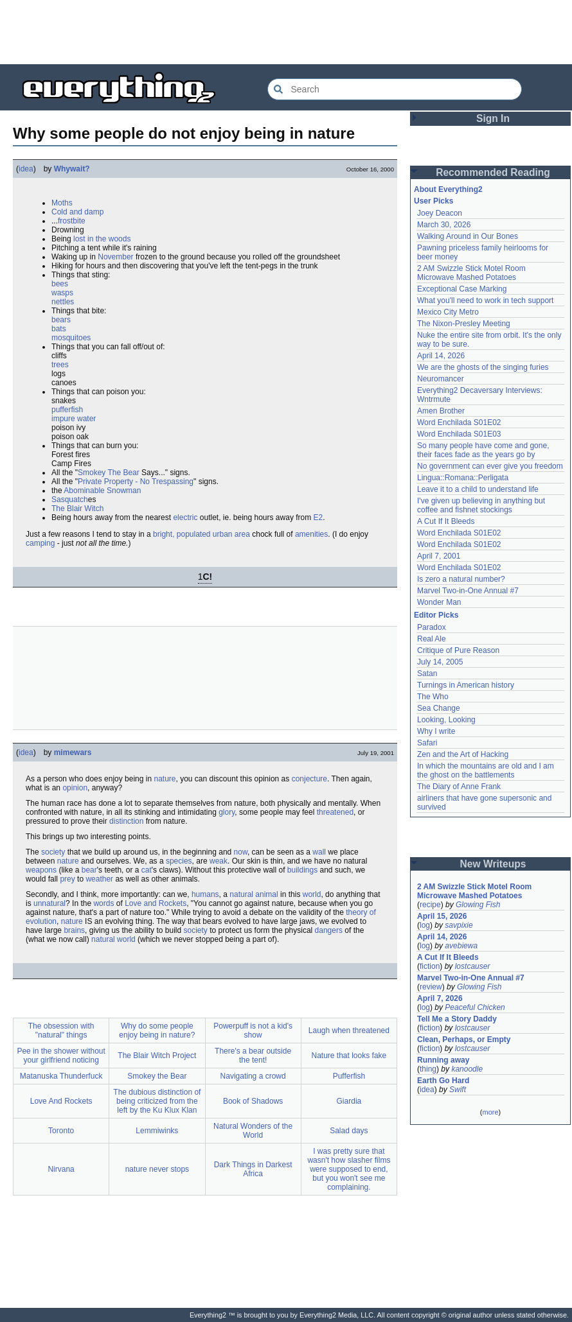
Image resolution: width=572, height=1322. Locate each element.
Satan (427, 673)
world (312, 894)
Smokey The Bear (108, 472)
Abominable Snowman (102, 490)
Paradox (431, 627)
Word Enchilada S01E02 (459, 422)
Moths (62, 202)
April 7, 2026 (440, 998)
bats (58, 328)
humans (205, 894)
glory (227, 812)
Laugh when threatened (348, 1030)
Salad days (349, 1130)
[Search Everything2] (394, 89)
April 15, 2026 (442, 916)
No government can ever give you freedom (490, 466)
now (240, 852)
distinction (126, 821)
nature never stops (157, 1169)
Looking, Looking (446, 719)
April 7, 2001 (438, 556)
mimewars (73, 752)
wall (319, 852)
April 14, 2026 (441, 355)
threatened (335, 812)
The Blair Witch (77, 508)
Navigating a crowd (253, 1076)
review (431, 986)
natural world (113, 939)
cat (146, 869)
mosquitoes (71, 337)
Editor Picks (436, 615)
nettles (62, 301)
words (103, 903)
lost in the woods (101, 238)
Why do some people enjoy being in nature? (157, 1030)
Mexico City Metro (448, 312)
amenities (311, 534)
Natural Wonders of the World (252, 1131)
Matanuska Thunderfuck (61, 1076)
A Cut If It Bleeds (445, 521)
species (179, 861)
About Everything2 (448, 189)
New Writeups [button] (493, 863)
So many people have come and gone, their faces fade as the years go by (483, 450)
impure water (73, 418)
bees (59, 283)
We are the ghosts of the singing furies (483, 367)
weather (99, 878)
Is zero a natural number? (461, 579)
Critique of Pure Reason (458, 650)
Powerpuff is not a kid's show (252, 1030)
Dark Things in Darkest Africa (253, 1169)
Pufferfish (349, 1076)
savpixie (458, 925)
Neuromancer (440, 378)
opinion (74, 787)
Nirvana (61, 1169)
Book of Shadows (253, 1101)
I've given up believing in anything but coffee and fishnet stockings (481, 505)
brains (74, 930)
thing (428, 1069)
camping (40, 543)
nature (164, 778)
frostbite (71, 220)
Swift (457, 1089)
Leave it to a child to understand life (478, 489)
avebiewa (461, 945)
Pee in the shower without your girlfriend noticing (61, 1056)
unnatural (49, 903)
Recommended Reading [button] (493, 172)
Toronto (61, 1130)
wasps (62, 292)
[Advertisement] (286, 32)
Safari (427, 742)
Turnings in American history (465, 685)
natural (241, 894)
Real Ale (431, 638)
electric (185, 517)
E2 (318, 517)
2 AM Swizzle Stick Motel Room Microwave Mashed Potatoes (471, 273)
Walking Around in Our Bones (467, 236)
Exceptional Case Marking (461, 288)
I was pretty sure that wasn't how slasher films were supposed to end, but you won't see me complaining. (348, 1169)
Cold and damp (77, 211)
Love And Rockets (61, 1101)
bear (89, 869)
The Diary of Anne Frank (459, 786)
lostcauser (472, 966)
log (425, 925)
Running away (443, 1060)
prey (67, 878)
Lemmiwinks (157, 1130)
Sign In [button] (493, 118)
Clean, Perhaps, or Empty (463, 1039)
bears (61, 319)
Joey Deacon (439, 213)
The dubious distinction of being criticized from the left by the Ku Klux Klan (157, 1101)
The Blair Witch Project (157, 1055)
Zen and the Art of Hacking (462, 754)
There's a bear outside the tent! (253, 1056)
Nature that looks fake (349, 1055)
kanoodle (467, 1069)
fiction (430, 966)
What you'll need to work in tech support (485, 300)
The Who (433, 696)
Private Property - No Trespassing (135, 481)
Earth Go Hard (443, 1080)
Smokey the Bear (156, 1076)
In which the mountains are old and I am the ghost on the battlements (485, 770)
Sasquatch (69, 499)
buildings (302, 869)
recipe (430, 904)
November (115, 256)
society (53, 852)
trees (60, 364)
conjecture (309, 778)
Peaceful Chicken (475, 1007)
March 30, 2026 (443, 224)
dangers (329, 930)
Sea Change (438, 708)
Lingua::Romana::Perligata (462, 477)
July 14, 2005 (440, 661)
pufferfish (67, 409)
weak (219, 861)
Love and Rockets (155, 903)
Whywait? (72, 168)
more (490, 1112)
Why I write (436, 731)
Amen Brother (441, 410)
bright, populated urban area (201, 534)
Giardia (349, 1101)
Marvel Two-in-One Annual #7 (468, 590)
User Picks (433, 200)
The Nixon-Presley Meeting (463, 323)
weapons (41, 869)
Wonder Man (439, 602)
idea (26, 168)
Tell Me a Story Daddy (457, 1018)
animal (266, 894)
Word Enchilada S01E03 (459, 434)
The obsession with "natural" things (61, 1030)
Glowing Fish (478, 904)
